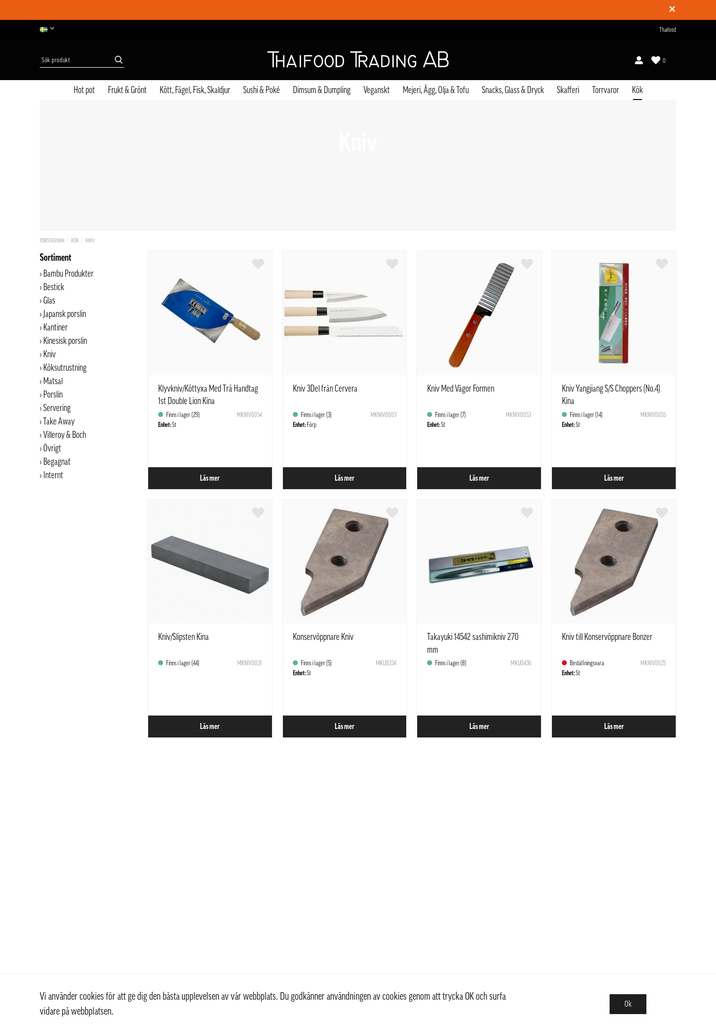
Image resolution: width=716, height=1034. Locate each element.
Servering (57, 408)
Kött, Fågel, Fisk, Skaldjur (195, 90)
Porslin (53, 394)
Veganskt (376, 90)
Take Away (59, 421)
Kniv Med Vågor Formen (460, 388)
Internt (53, 475)
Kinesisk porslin (65, 340)
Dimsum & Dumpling (322, 90)
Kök (637, 90)
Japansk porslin (64, 314)
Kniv (90, 240)
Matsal (53, 381)
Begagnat (57, 461)
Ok (628, 1004)
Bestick (53, 287)
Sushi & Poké (261, 90)
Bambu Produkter (68, 273)
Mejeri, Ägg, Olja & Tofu (436, 90)
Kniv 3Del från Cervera (325, 388)
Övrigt (52, 448)
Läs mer (210, 478)
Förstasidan (52, 240)
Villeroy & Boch (64, 434)
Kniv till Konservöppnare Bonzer (607, 636)
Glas (49, 300)
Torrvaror (605, 90)
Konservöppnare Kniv (323, 636)
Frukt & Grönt (127, 90)
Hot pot (84, 90)
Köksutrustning (65, 367)
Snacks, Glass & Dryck (513, 90)
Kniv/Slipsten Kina (183, 636)
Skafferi (568, 90)
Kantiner (55, 327)
